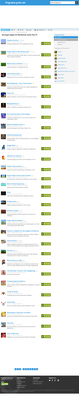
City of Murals (14, 337)
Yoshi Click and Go (16, 167)
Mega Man (12, 146)
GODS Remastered (16, 136)
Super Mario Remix (16, 222)
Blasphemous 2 (14, 104)
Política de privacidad (38, 385)
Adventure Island (15, 157)
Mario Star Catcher (16, 64)
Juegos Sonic (22, 96)
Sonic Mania (61, 77)
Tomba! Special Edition (18, 285)
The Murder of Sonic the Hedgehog (24, 274)
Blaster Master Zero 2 (18, 125)
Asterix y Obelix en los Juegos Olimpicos (27, 233)
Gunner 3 (11, 253)
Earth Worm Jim (15, 74)
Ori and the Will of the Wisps (21, 115)
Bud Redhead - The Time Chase (22, 84)
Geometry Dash (61, 58)
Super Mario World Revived (20, 51)
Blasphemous (61, 64)
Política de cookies (37, 387)
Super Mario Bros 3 (62, 68)
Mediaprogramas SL (21, 389)
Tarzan (59, 51)
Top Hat (11, 326)
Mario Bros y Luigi (16, 264)
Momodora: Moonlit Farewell (21, 316)
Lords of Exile (13, 295)
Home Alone (13, 243)
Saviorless (12, 305)
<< (15, 372)
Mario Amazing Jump (17, 185)
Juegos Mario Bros (24, 53)
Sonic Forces (61, 74)
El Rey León (12, 203)
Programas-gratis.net (15, 2)
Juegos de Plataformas (61, 39)
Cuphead (60, 55)
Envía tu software (21, 391)
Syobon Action (14, 40)
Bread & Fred (61, 81)
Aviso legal (35, 383)
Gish (9, 194)
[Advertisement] (39, 17)
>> (37, 372)
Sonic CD (11, 94)
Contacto (19, 383)
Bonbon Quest (14, 212)
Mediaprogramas (6, 383)
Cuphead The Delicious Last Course (66, 71)
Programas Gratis (59, 35)
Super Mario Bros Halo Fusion (21, 176)
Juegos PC (9, 42)
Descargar (46, 43)
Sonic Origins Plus (62, 61)
